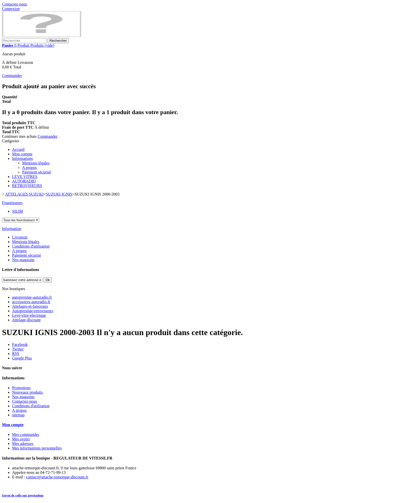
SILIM (17, 211)
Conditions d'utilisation (31, 246)
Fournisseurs (12, 203)
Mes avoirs (21, 439)
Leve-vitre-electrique (29, 315)
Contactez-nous (14, 4)
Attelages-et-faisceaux (30, 306)
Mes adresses (22, 443)
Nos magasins (23, 260)
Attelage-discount (26, 320)
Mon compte (22, 154)
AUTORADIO (24, 181)
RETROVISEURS (27, 186)
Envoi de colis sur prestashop (22, 495)
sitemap (18, 415)
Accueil (18, 149)
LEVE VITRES (24, 176)
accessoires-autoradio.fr (31, 302)
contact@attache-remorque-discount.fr (57, 477)
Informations (22, 158)
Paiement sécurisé (36, 172)
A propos (29, 167)
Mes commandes (25, 434)
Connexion (11, 9)
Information (11, 228)
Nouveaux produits (27, 392)
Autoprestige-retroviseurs (32, 311)
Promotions (21, 388)
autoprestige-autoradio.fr (32, 297)
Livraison (19, 237)
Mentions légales (36, 163)
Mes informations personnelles (37, 448)
